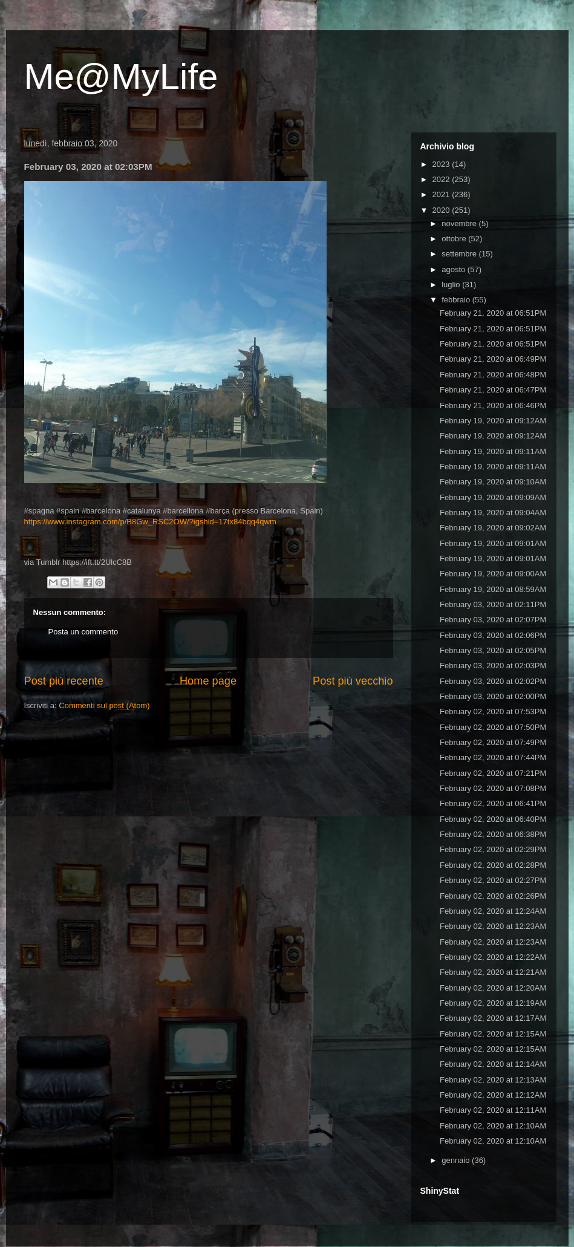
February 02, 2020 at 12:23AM (493, 926)
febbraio (457, 299)
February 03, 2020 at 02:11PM (493, 604)
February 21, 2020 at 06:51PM (493, 312)
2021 (442, 194)
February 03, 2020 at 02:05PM (493, 650)
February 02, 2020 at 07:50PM (493, 727)
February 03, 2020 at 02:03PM (493, 665)
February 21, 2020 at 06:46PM (493, 405)
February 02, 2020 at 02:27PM (493, 880)
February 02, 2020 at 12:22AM (493, 957)
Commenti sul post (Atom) (104, 705)
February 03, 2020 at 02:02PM (493, 681)
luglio (452, 284)
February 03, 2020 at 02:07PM (493, 619)
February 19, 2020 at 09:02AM (493, 527)
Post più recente (63, 681)
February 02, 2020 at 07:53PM (493, 711)
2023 (442, 164)
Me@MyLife (121, 76)
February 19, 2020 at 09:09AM (493, 497)
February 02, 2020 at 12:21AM (493, 972)
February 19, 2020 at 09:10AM (493, 481)
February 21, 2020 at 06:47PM (493, 389)
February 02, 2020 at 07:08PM (493, 788)
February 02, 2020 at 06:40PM (493, 819)
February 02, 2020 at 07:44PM (493, 757)
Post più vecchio (353, 681)
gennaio (457, 1160)
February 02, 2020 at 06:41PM (493, 803)
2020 (442, 210)
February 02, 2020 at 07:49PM (493, 742)
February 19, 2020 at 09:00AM (493, 573)
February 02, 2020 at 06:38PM (493, 834)
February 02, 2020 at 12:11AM (493, 1110)
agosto (455, 269)
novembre (460, 223)
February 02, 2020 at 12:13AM (493, 1079)
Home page (208, 681)
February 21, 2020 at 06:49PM (493, 358)
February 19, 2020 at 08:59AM (493, 589)
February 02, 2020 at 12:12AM (493, 1094)
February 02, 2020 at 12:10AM (493, 1125)
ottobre (455, 238)
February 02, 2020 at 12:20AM (493, 987)
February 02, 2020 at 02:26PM (493, 895)
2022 (442, 179)
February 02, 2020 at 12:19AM (493, 1003)
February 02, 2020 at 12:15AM (493, 1033)
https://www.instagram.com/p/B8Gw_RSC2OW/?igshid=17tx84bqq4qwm (150, 521)
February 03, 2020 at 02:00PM (493, 696)
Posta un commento (83, 631)
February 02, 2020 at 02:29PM (493, 849)
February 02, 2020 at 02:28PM (493, 865)
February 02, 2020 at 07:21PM (493, 773)
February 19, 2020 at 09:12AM (493, 420)
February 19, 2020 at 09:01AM (493, 543)
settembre (460, 253)
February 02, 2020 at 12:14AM (493, 1064)
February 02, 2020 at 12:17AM (493, 1018)
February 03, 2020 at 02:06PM (493, 635)
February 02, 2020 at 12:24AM (493, 911)
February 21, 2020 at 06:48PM (493, 374)
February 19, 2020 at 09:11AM (493, 451)
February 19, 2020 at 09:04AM (493, 512)
